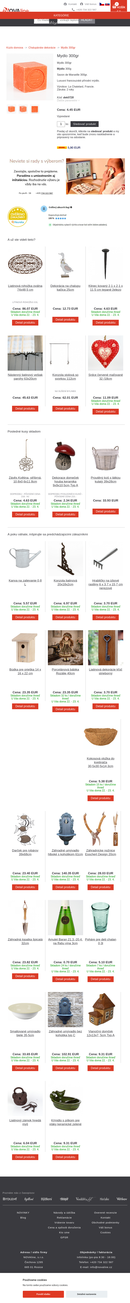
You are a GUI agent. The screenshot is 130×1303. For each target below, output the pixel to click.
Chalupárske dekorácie (42, 47)
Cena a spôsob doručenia (64, 1227)
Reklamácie (64, 1217)
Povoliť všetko (43, 1294)
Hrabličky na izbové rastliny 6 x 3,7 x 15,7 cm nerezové (106, 584)
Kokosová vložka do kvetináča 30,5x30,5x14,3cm (100, 762)
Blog (23, 1217)
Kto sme (64, 1232)
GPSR (64, 1237)
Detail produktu (25, 322)
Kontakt (72, 4)
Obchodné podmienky (105, 1222)
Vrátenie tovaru (64, 1222)
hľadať (87, 20)
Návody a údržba (64, 1212)
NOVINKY (23, 1212)
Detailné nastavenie (86, 1294)
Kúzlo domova (14, 47)
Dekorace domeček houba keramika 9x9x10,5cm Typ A (65, 481)
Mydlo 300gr (68, 47)
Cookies (105, 1232)
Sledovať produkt (84, 124)
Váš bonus (90, 4)
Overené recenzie (105, 1212)
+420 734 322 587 (86, 9)
